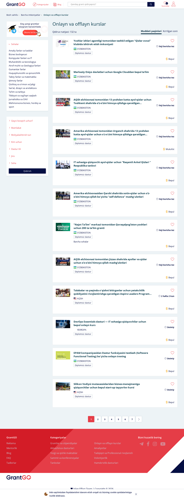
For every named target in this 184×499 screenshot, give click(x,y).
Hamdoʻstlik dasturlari (106, 469)
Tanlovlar (55, 469)
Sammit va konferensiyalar (64, 464)
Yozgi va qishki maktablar (63, 459)
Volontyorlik (100, 464)
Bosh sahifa (12, 15)
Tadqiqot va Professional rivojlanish (113, 459)
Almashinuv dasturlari (62, 454)
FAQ (8, 464)
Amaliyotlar (100, 454)
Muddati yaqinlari (151, 31)
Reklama (11, 449)
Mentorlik (11, 454)
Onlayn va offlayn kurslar (107, 449)
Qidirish (27, 171)
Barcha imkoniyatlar (30, 15)
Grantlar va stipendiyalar (63, 449)
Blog (8, 459)
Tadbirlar (11, 469)
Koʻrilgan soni (170, 31)
